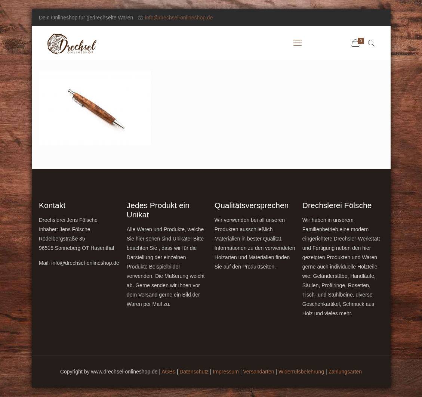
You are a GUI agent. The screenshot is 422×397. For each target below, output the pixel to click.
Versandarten (258, 372)
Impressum (226, 372)
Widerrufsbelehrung (301, 372)
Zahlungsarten (345, 372)
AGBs (168, 372)
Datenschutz (194, 372)
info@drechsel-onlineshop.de (179, 18)
